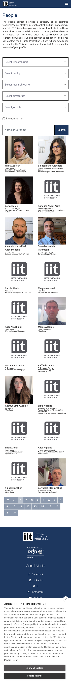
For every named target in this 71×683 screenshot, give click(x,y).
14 (42, 506)
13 (35, 506)
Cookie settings (35, 676)
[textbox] (34, 62)
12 (27, 506)
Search (61, 129)
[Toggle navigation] (67, 4)
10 (13, 506)
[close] (65, 599)
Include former (14, 118)
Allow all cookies (34, 668)
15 (49, 506)
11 (20, 506)
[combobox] (35, 62)
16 (56, 506)
